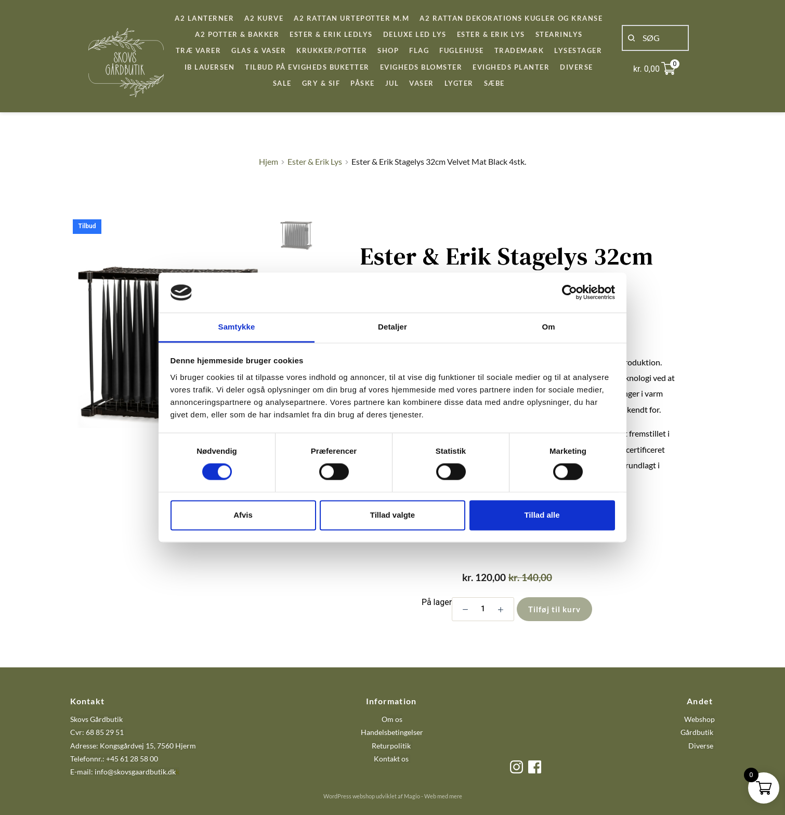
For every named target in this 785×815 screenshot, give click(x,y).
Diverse (700, 745)
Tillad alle (541, 514)
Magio (412, 796)
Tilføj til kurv (554, 609)
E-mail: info (89, 771)
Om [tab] (548, 326)
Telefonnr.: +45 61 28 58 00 (114, 758)
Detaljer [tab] (392, 326)
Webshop (699, 719)
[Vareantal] (483, 609)
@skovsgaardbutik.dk (142, 771)
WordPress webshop (349, 796)
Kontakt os (392, 758)
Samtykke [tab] (236, 326)
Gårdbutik (697, 732)
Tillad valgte (392, 514)
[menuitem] (204, 18)
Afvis (243, 514)
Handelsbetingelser (392, 732)
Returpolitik (391, 745)
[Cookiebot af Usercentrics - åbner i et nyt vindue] (569, 292)
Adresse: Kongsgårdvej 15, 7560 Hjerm (133, 745)
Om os (392, 719)
